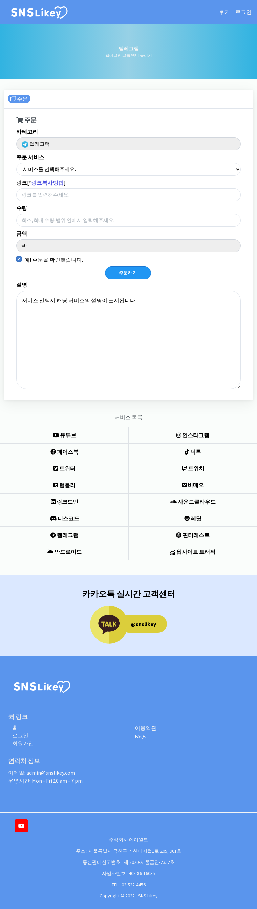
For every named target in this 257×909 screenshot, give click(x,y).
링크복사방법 (47, 182)
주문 (19, 98)
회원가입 (23, 743)
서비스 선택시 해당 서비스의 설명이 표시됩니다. (128, 340)
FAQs (140, 736)
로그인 (243, 12)
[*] (41, 182)
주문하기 (128, 273)
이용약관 (145, 728)
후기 (224, 12)
